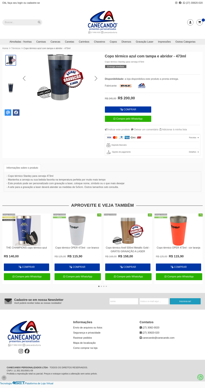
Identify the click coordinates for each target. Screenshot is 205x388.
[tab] (153, 138)
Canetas (69, 41)
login (20, 3)
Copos (113, 41)
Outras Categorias (185, 41)
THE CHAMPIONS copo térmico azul (26, 247)
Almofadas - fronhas (21, 41)
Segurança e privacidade (87, 332)
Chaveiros (99, 41)
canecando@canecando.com (157, 337)
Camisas (41, 41)
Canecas (55, 41)
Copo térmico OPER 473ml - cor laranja (178, 247)
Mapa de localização (84, 343)
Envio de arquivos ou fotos (87, 327)
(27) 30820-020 (193, 3)
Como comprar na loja (85, 348)
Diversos (126, 41)
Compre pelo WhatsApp (127, 118)
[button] (24, 78)
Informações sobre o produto (22, 167)
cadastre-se (33, 3)
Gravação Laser (144, 41)
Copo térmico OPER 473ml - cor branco (77, 247)
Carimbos (84, 41)
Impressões (164, 41)
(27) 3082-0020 (149, 327)
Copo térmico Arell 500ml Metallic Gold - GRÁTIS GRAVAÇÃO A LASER (128, 249)
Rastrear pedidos (82, 337)
